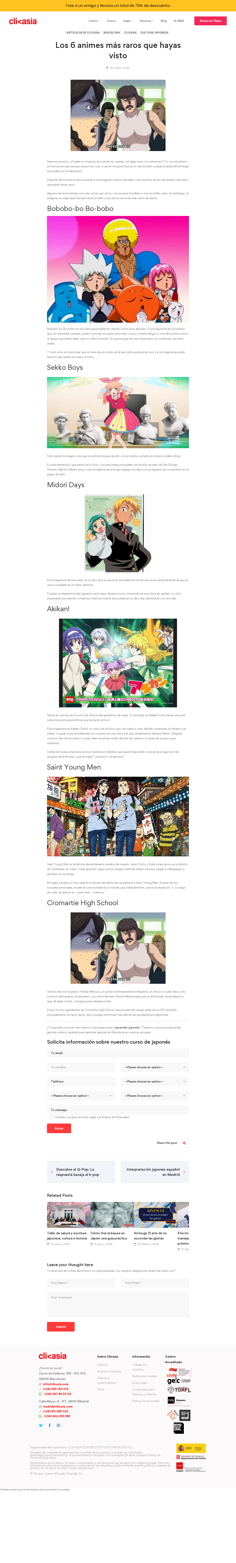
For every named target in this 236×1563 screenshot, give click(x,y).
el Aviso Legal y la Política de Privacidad (104, 1117)
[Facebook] (49, 1425)
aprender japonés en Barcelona (104, 1032)
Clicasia (130, 32)
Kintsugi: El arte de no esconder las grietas (150, 1235)
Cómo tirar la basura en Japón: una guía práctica (109, 1235)
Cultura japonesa (154, 32)
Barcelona (112, 32)
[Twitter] (41, 1425)
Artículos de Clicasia (83, 32)
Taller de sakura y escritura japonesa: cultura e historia (67, 1235)
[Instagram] (58, 1425)
